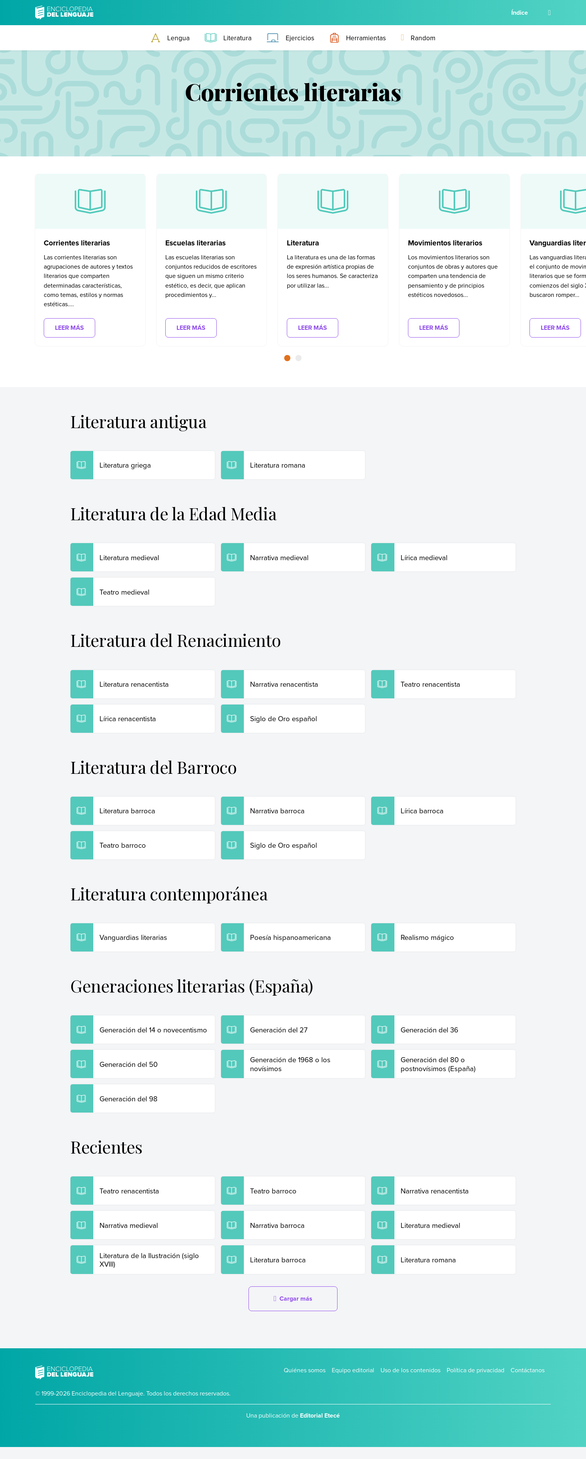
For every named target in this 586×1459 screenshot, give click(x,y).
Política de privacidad (475, 1382)
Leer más (69, 327)
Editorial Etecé (320, 1427)
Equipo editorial (353, 1382)
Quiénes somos (305, 1382)
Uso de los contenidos (410, 1382)
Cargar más (293, 1310)
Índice (519, 12)
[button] (287, 358)
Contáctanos (528, 1382)
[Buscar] (549, 12)
